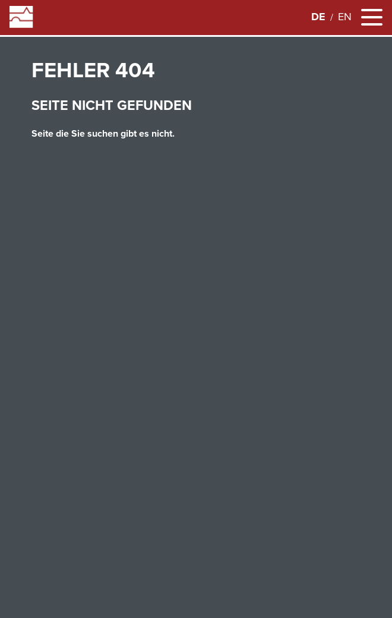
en (345, 16)
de (318, 16)
